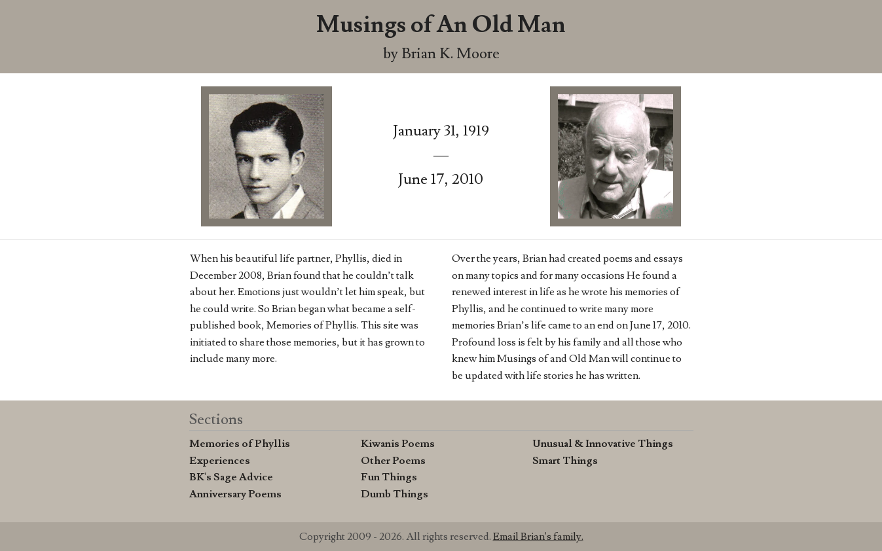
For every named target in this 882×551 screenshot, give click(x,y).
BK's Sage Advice (231, 477)
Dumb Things (394, 494)
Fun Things (389, 477)
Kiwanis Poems (398, 443)
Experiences (219, 460)
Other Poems (393, 460)
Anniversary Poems (235, 494)
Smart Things (565, 460)
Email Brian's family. (538, 536)
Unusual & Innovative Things (602, 443)
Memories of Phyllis (239, 443)
